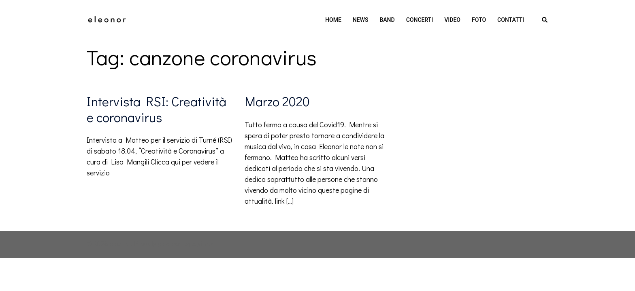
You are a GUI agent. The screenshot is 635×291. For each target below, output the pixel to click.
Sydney (202, 244)
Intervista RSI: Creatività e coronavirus (156, 109)
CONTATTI (510, 20)
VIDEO (452, 20)
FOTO (479, 20)
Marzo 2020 (277, 101)
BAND (387, 20)
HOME (333, 20)
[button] (545, 20)
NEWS (361, 20)
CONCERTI (419, 20)
